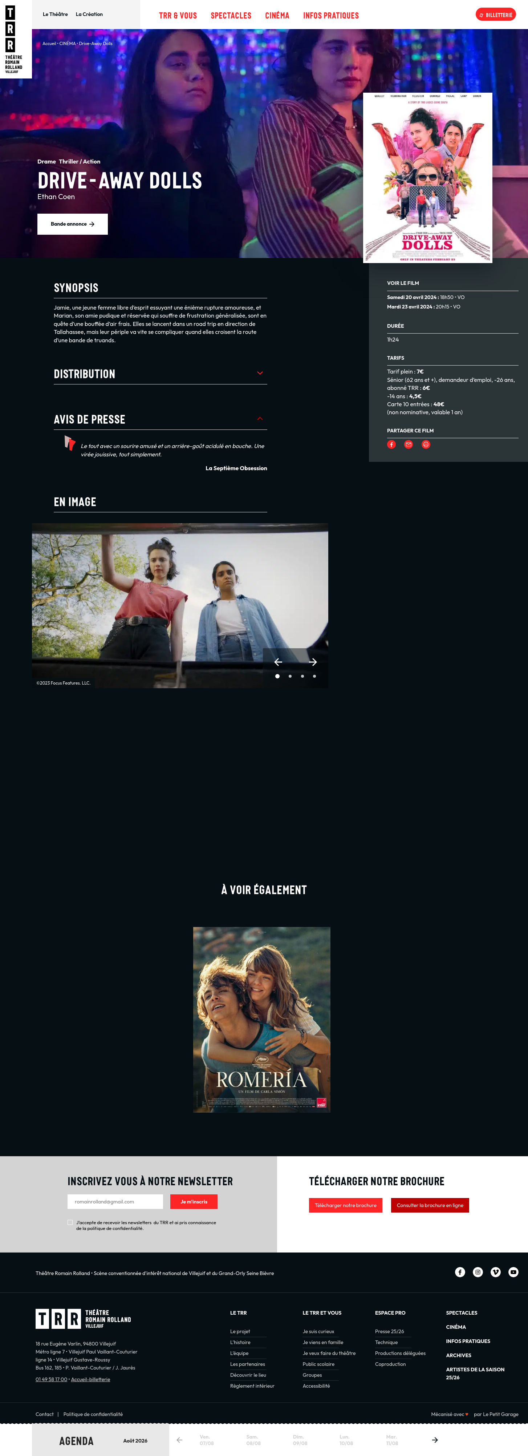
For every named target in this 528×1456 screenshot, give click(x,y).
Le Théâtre (55, 14)
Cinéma (277, 14)
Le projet (240, 1331)
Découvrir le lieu (248, 1375)
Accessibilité (316, 1386)
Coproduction (390, 1364)
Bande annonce (69, 224)
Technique (386, 1342)
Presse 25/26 (389, 1331)
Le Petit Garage (501, 1414)
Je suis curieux (318, 1331)
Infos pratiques (331, 14)
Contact (45, 1414)
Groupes (312, 1375)
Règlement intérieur (252, 1386)
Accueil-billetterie (90, 1379)
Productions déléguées (400, 1353)
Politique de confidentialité (93, 1414)
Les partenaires (247, 1364)
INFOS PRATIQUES (468, 1341)
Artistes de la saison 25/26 (475, 1373)
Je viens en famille (322, 1342)
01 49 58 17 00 (51, 1379)
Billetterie (499, 14)
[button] (278, 662)
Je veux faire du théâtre (329, 1353)
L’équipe (239, 1353)
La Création (89, 14)
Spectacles (231, 14)
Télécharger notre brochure (346, 1205)
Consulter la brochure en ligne (430, 1205)
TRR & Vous (178, 14)
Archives (458, 1355)
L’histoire (240, 1342)
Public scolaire (318, 1364)
